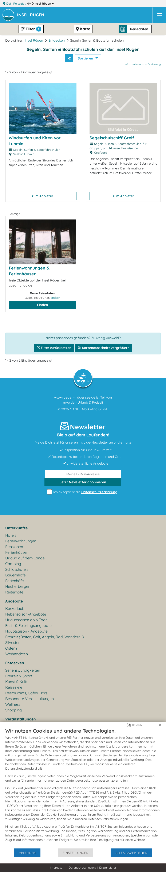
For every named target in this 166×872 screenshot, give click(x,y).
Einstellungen (75, 853)
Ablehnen (27, 853)
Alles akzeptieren (131, 853)
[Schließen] (160, 725)
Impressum (57, 867)
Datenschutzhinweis (82, 867)
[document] (83, 787)
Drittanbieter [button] (107, 867)
